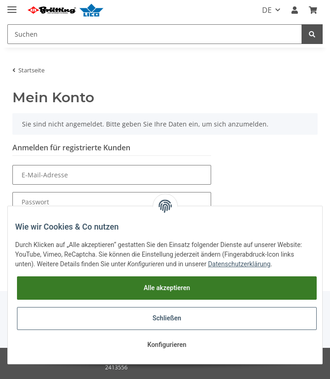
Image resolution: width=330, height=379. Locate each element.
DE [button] (267, 10)
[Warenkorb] (313, 10)
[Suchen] (154, 34)
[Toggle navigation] (12, 5)
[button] (294, 10)
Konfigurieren (166, 344)
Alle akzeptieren (167, 287)
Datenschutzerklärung (239, 264)
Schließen (166, 318)
